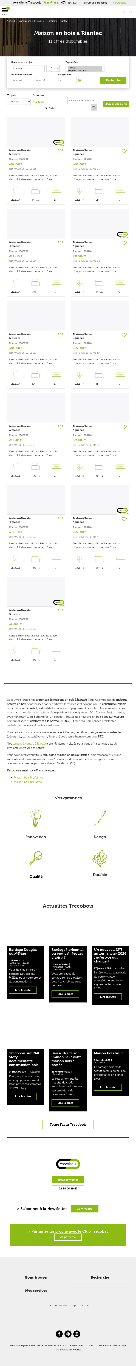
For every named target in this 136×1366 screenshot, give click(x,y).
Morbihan (52, 21)
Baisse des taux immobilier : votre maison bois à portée (67, 1059)
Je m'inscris (84, 1209)
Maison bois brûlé (109, 1053)
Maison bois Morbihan (28, 777)
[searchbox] (25, 68)
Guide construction (19, 964)
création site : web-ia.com (112, 1345)
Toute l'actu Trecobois (68, 1125)
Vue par (38, 95)
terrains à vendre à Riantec (30, 743)
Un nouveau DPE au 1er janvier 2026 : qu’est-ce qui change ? (110, 955)
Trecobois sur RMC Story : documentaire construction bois (24, 1059)
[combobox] (28, 68)
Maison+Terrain (85, 71)
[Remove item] (13, 68)
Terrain (85, 68)
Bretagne (39, 21)
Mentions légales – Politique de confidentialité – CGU (38, 1345)
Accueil (11, 21)
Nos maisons (24, 21)
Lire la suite (23, 990)
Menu (5, 12)
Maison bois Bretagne (28, 781)
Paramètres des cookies (68, 1349)
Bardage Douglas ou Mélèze (23, 952)
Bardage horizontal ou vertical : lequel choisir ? (68, 953)
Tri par (11, 95)
